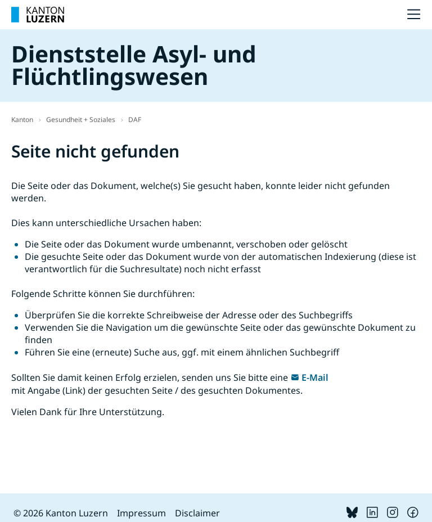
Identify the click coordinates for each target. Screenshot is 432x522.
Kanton (22, 119)
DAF (134, 119)
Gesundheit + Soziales (80, 119)
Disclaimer (197, 513)
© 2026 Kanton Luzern (61, 513)
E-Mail (315, 377)
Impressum (141, 513)
